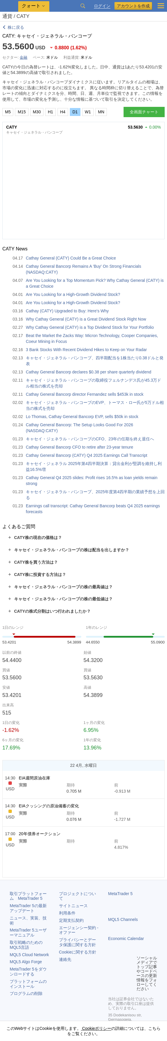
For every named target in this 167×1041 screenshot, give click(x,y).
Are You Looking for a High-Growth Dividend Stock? (73, 294)
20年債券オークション (39, 833)
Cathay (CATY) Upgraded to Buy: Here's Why (67, 311)
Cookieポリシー (96, 1028)
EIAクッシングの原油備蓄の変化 (49, 806)
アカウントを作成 (133, 6)
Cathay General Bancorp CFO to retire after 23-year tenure (79, 447)
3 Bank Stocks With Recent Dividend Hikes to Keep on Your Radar (86, 349)
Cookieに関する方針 (78, 952)
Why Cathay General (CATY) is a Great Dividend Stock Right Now (86, 319)
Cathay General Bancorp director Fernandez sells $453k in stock (85, 394)
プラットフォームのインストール (28, 984)
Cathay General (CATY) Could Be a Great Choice (71, 258)
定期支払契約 (71, 920)
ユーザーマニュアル (28, 932)
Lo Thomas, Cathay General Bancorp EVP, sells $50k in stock (82, 416)
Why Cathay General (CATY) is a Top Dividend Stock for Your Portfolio (90, 327)
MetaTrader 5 (120, 893)
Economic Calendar (126, 938)
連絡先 (65, 959)
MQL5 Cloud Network (29, 954)
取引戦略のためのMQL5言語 (26, 945)
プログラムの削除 (26, 993)
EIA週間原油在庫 (34, 778)
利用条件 (67, 913)
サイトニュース (73, 905)
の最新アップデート (28, 908)
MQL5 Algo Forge (26, 961)
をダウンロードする (28, 971)
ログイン (102, 6)
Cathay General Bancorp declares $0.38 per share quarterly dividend (88, 372)
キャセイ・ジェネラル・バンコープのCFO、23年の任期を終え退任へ (90, 439)
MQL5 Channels (123, 919)
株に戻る (16, 27)
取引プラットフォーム (28, 896)
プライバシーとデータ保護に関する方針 (77, 942)
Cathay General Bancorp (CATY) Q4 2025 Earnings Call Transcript (86, 455)
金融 (23, 57)
